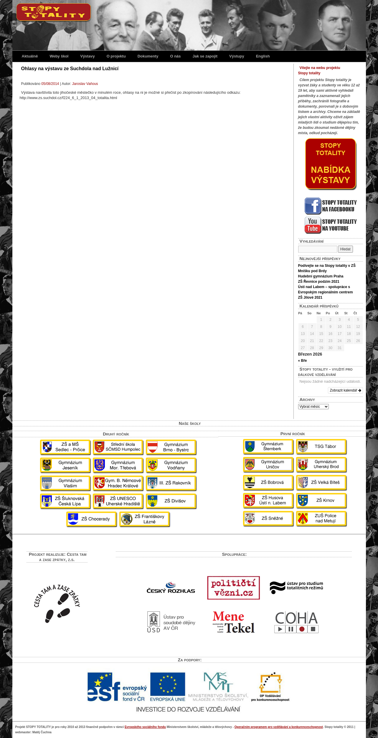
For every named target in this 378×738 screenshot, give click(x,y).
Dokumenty (148, 56)
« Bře (302, 361)
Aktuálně (30, 56)
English (263, 56)
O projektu (116, 56)
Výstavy (87, 56)
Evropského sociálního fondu (145, 727)
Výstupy (236, 56)
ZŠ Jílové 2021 (310, 297)
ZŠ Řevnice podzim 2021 (318, 282)
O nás (175, 56)
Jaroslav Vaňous (85, 84)
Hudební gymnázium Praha (321, 276)
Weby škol (58, 56)
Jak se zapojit (205, 56)
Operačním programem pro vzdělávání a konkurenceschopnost (279, 727)
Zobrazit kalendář (345, 390)
